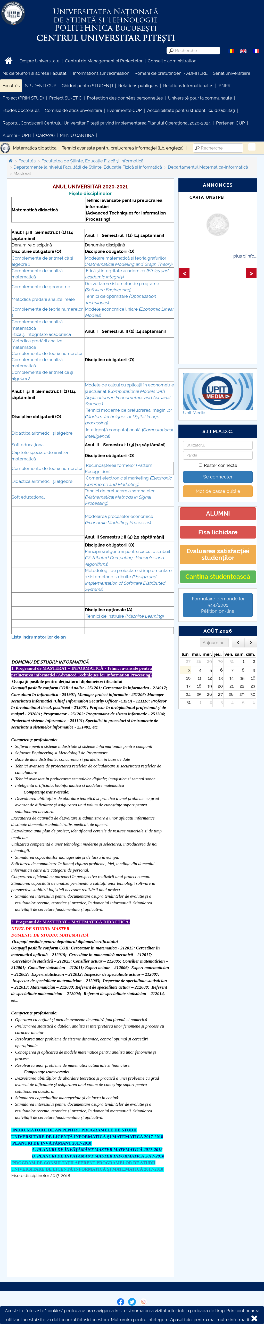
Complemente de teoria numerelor (47, 353)
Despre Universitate (40, 60)
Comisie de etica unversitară (73, 110)
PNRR (224, 85)
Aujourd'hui (214, 642)
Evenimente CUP (124, 110)
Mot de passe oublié (218, 491)
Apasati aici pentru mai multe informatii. (210, 1319)
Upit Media (194, 412)
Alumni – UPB (17, 135)
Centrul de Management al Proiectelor (104, 60)
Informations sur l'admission (101, 73)
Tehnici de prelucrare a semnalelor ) (120, 497)
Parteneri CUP (230, 123)
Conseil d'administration (172, 60)
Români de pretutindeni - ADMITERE (171, 73)
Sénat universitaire (231, 73)
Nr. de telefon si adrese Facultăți (35, 73)
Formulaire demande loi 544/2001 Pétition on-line (218, 605)
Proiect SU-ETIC (65, 98)
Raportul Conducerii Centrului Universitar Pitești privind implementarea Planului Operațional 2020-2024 (107, 123)
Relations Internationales (188, 85)
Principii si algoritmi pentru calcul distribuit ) (127, 558)
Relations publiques (138, 85)
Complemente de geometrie (41, 286)
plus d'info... (245, 256)
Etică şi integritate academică (41, 334)
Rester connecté (218, 465)
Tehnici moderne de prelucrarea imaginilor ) (128, 416)
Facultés (11, 85)
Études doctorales (21, 110)
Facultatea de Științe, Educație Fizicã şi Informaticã (92, 160)
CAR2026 (45, 135)
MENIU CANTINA (77, 135)
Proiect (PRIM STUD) (23, 98)
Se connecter (218, 476)
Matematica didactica (34, 148)
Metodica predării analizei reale (43, 299)
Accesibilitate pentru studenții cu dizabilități (191, 110)
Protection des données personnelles (125, 98)
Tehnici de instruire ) (125, 616)
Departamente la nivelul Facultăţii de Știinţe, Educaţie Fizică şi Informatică (87, 167)
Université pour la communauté (200, 98)
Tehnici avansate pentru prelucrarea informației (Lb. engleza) (123, 148)
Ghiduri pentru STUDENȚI (87, 85)
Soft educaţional (28, 444)
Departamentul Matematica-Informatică (208, 167)
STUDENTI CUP (40, 85)
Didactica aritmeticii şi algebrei (42, 433)
